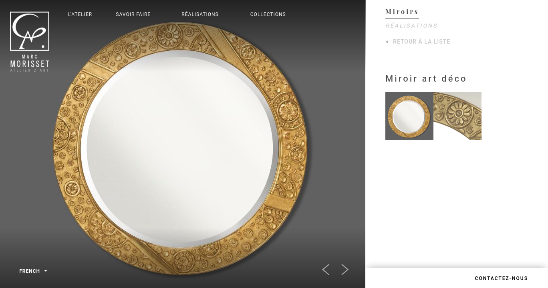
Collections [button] (268, 14)
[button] (330, 267)
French (33, 271)
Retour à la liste (421, 42)
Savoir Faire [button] (133, 14)
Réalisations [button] (199, 14)
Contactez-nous (501, 278)
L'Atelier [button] (80, 14)
